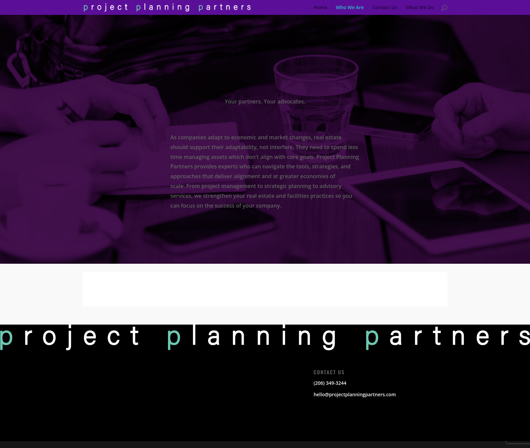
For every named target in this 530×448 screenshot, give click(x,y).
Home (320, 7)
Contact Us (384, 7)
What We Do (420, 7)
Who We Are (350, 7)
